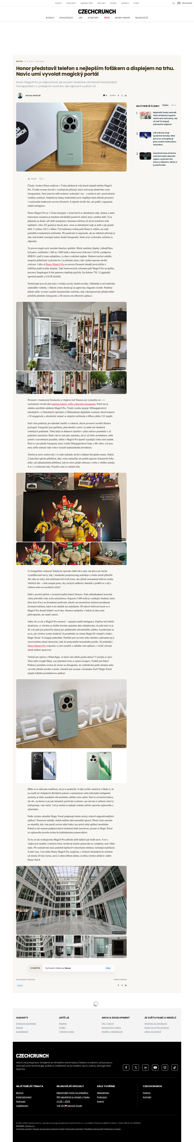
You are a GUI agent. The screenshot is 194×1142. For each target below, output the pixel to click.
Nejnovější (141, 17)
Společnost (66, 17)
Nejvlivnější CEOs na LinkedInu (72, 1092)
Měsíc (173, 105)
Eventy (58, 3)
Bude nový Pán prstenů (157, 1027)
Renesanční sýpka (111, 1027)
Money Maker (122, 17)
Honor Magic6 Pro (55, 264)
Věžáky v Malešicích (112, 1031)
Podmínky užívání (24, 1129)
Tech (107, 17)
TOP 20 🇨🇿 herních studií (69, 1105)
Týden (165, 105)
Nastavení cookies (112, 1129)
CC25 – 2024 (63, 1101)
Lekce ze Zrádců (153, 1031)
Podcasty (71, 3)
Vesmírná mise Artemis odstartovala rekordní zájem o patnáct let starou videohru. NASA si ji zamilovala (165, 159)
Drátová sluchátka (26, 1023)
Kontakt (147, 1097)
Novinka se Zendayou (156, 1023)
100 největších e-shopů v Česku (73, 1097)
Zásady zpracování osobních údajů (48, 1129)
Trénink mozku (66, 1031)
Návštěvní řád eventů (94, 1129)
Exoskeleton (22, 1031)
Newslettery (87, 3)
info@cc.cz (29, 1126)
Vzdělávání (22, 1105)
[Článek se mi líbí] (41, 179)
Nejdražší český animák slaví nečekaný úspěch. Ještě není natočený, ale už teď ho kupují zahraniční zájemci (165, 118)
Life (80, 17)
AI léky (62, 1027)
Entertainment (24, 1097)
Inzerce (125, 3)
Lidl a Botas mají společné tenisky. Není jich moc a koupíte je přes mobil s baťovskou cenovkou (164, 138)
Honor (68, 968)
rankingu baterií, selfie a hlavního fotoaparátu (73, 404)
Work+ (113, 3)
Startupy (93, 17)
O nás (136, 3)
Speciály (101, 3)
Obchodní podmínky (74, 1129)
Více (108, 968)
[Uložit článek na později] (32, 179)
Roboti (19, 1027)
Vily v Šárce (108, 1023)
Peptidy (63, 1023)
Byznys (50, 17)
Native (19, 61)
